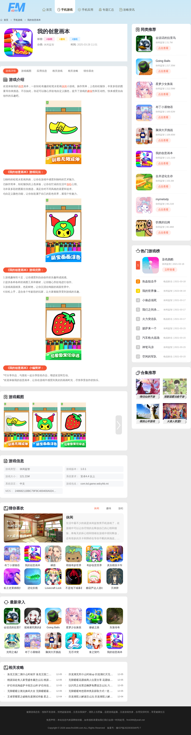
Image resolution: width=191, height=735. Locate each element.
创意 (21, 86)
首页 (47, 9)
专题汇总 (106, 9)
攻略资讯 (127, 9)
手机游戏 (65, 9)
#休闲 (49, 39)
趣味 (89, 91)
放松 (69, 184)
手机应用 (85, 9)
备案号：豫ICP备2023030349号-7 (124, 728)
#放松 (75, 39)
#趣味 (62, 39)
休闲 (64, 86)
